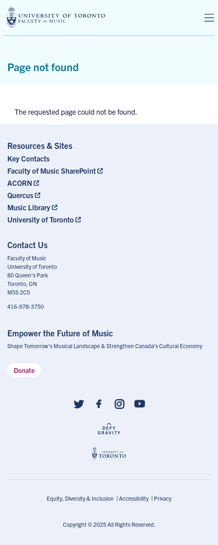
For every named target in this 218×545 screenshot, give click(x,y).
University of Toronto (40, 219)
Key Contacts (28, 158)
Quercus (20, 195)
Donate (24, 370)
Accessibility (134, 498)
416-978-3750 (25, 306)
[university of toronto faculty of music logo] (56, 17)
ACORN (19, 182)
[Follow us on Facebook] (99, 403)
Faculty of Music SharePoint (51, 170)
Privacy (162, 498)
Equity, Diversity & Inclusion (80, 498)
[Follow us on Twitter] (79, 403)
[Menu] (209, 18)
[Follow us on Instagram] (119, 403)
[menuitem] (56, 158)
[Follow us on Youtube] (140, 403)
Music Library (28, 207)
